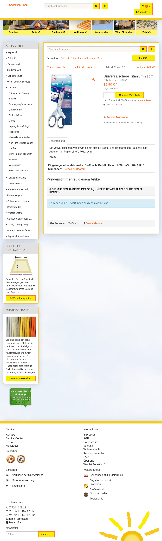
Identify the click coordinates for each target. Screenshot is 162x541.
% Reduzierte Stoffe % (18, 230)
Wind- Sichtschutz (124, 32)
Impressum (90, 434)
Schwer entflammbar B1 (19, 218)
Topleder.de (96, 498)
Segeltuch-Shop (18, 5)
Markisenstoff (80, 32)
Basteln (12, 98)
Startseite (65, 58)
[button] (146, 6)
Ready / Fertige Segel (17, 224)
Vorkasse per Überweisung (27, 475)
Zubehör (147, 32)
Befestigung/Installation (20, 104)
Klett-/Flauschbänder (19, 137)
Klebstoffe (13, 132)
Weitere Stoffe (14, 213)
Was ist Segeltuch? (95, 464)
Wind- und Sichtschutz (18, 81)
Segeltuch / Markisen (17, 236)
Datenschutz (91, 442)
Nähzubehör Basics (18, 93)
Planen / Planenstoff (17, 189)
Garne (11, 120)
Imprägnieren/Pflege (18, 126)
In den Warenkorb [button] (129, 95)
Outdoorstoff (58, 32)
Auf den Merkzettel (117, 117)
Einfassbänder (15, 115)
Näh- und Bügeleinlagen (20, 143)
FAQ (86, 457)
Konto (9, 442)
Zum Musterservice (20, 378)
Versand (88, 445)
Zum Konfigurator (20, 298)
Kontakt (10, 434)
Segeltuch (14, 32)
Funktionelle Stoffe (16, 177)
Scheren (12, 159)
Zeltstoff (36, 32)
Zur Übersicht (57, 67)
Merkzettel (12, 445)
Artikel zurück (84, 67)
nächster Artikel (145, 67)
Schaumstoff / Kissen (17, 201)
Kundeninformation (94, 453)
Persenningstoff (14, 195)
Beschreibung (57, 140)
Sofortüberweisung (23, 480)
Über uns (89, 460)
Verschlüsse (14, 165)
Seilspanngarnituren (18, 170)
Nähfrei (12, 148)
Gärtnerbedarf (13, 207)
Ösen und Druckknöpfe (20, 154)
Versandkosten (145, 100)
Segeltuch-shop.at (100, 480)
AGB (86, 438)
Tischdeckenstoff (15, 183)
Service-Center (14, 438)
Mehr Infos (15, 522)
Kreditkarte (18, 485)
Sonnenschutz (102, 32)
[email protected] (75, 169)
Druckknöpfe (15, 109)
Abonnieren (46, 534)
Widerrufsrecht (92, 449)
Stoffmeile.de (97, 489)
